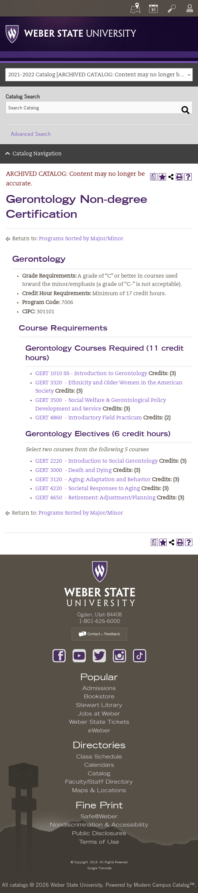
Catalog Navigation (37, 154)
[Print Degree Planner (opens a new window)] (153, 176)
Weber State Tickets (99, 722)
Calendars (99, 765)
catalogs (19, 884)
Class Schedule (99, 756)
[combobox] (99, 74)
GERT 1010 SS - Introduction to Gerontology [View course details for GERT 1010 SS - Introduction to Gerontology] (91, 373)
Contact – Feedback (99, 634)
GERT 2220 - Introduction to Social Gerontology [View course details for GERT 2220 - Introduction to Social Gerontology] (96, 461)
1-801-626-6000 (99, 621)
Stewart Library (99, 705)
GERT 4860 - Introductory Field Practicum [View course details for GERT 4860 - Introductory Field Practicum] (88, 418)
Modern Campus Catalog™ (164, 884)
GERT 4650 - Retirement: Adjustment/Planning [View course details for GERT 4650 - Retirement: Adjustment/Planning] (95, 498)
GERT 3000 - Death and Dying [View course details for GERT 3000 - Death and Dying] (73, 470)
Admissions (99, 688)
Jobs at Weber (99, 714)
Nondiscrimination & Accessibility (99, 825)
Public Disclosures (99, 833)
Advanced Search (31, 134)
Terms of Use (99, 842)
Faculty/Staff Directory (99, 782)
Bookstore (99, 696)
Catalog (99, 773)
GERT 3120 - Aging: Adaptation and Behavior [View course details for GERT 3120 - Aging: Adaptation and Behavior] (92, 480)
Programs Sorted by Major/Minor (81, 239)
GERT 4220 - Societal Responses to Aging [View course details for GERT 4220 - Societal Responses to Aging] (87, 488)
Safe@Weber (99, 816)
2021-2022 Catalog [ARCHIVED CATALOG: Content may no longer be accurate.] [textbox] (100, 75)
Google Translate (99, 868)
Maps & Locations (99, 790)
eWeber (99, 730)
